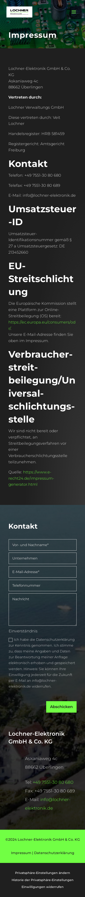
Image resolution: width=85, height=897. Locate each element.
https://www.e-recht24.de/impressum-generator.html (31, 478)
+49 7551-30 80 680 (53, 782)
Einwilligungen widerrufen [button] (43, 887)
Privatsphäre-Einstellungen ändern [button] (42, 873)
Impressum (21, 853)
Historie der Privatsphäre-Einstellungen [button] (43, 880)
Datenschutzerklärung (54, 853)
